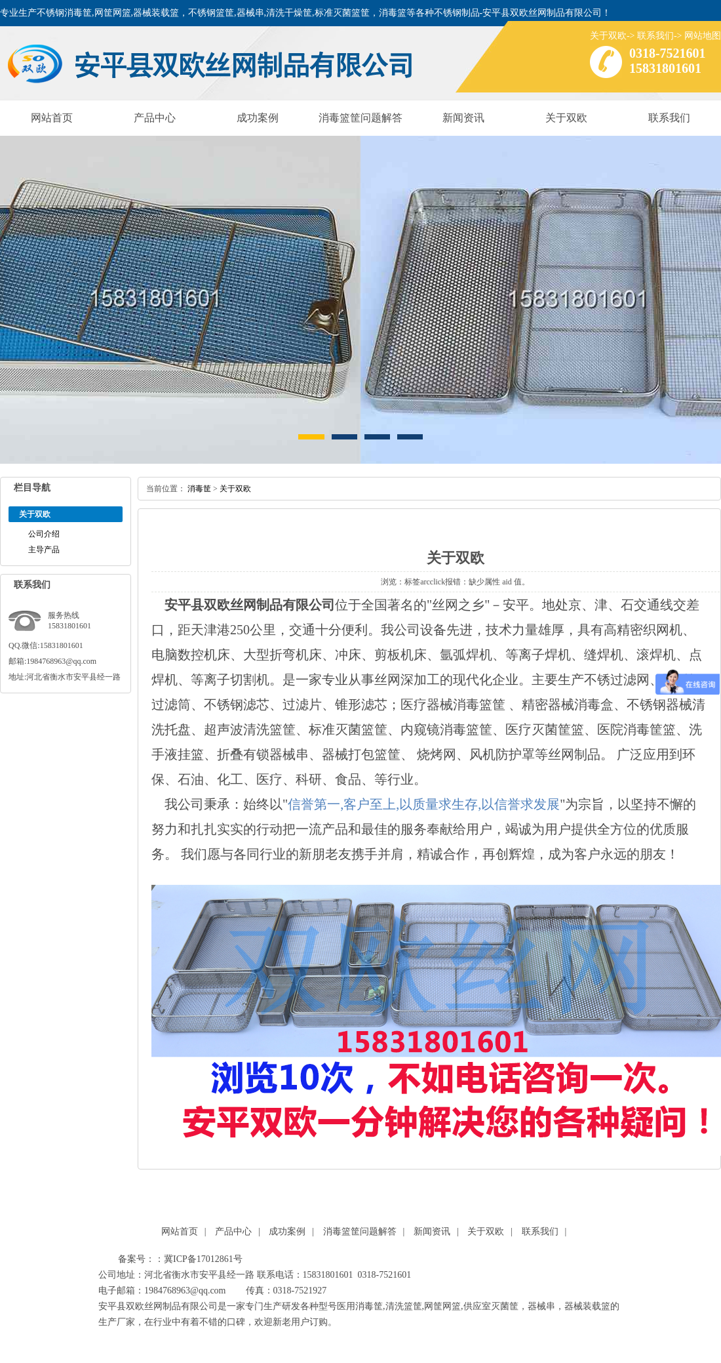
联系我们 (655, 36)
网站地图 (702, 36)
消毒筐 (199, 488)
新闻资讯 (463, 117)
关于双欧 (608, 36)
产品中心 (155, 117)
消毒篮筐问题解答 (360, 117)
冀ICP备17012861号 (203, 1259)
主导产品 (44, 549)
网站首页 (52, 117)
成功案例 (258, 117)
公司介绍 (44, 534)
